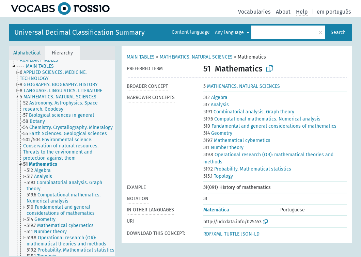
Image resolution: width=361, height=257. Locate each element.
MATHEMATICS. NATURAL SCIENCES (196, 57)
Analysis (216, 105)
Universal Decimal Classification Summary (79, 32)
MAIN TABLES (141, 57)
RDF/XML (212, 234)
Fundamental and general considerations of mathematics (269, 126)
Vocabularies (254, 12)
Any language (230, 32)
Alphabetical (27, 53)
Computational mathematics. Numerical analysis (261, 119)
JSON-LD (250, 234)
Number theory (223, 147)
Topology (218, 176)
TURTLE (231, 234)
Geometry (217, 133)
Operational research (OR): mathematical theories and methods (268, 158)
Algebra (215, 97)
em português (334, 12)
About (283, 12)
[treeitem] (40, 60)
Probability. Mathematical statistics (247, 169)
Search (338, 32)
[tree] (62, 158)
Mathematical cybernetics (236, 140)
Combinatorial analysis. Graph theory (248, 112)
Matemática (216, 210)
